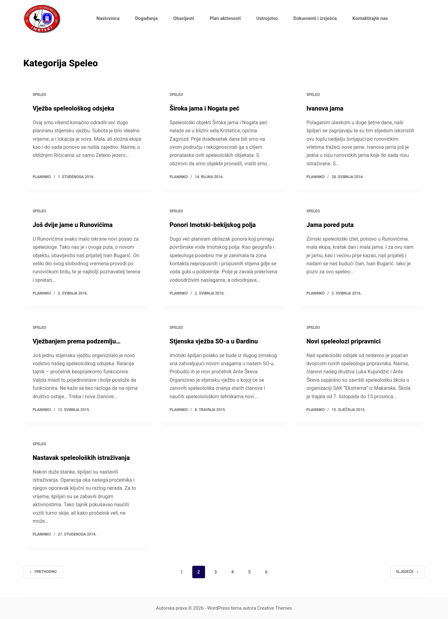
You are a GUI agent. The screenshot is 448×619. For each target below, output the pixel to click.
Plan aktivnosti (225, 18)
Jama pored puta (330, 225)
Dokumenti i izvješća (315, 18)
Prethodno (43, 571)
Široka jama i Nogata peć (204, 108)
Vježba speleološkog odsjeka (73, 108)
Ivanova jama (324, 108)
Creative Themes (274, 608)
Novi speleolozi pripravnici (343, 341)
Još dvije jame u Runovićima (73, 225)
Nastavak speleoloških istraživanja (81, 457)
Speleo (39, 94)
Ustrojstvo (267, 18)
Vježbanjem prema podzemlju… (77, 341)
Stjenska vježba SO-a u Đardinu (214, 341)
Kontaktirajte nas (370, 18)
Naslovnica (107, 18)
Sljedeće (407, 571)
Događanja (146, 18)
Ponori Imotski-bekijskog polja (213, 225)
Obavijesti (183, 18)
